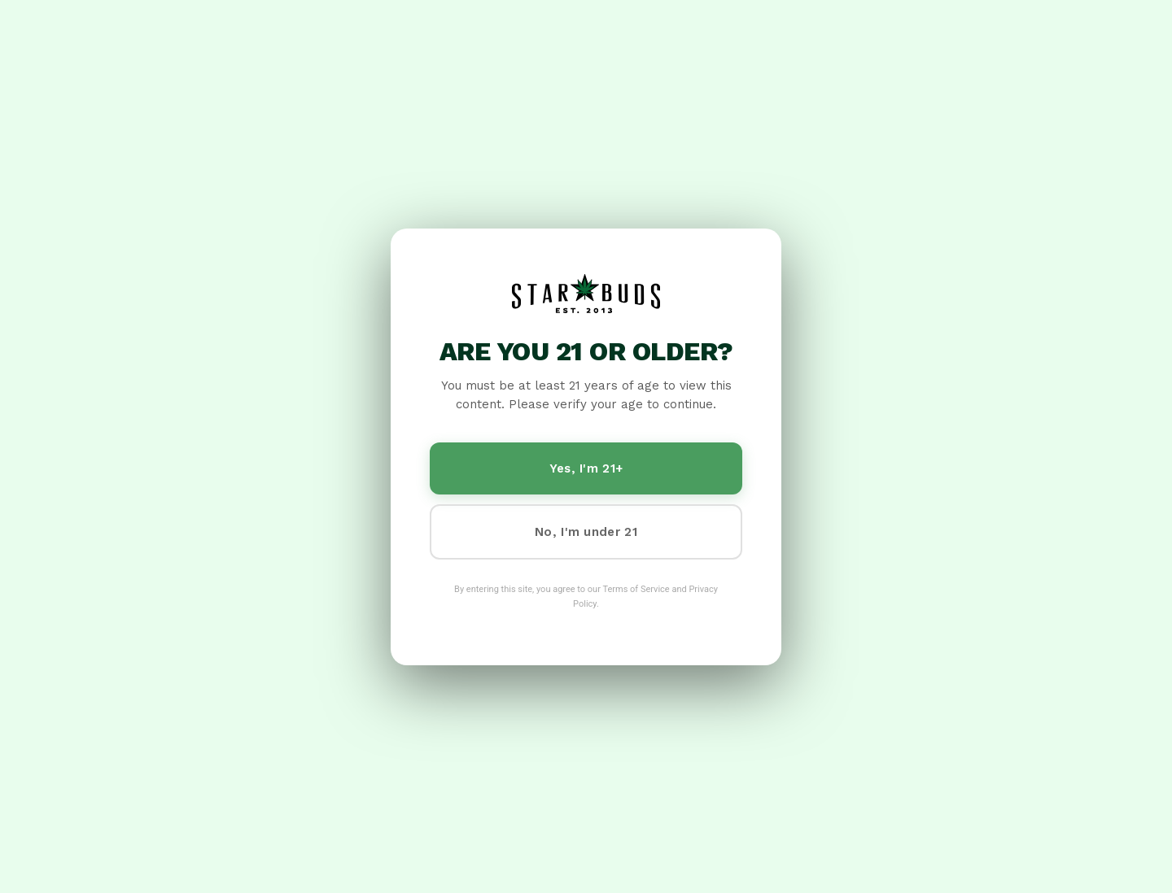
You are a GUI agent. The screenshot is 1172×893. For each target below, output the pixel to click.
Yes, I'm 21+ (586, 468)
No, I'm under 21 (586, 532)
